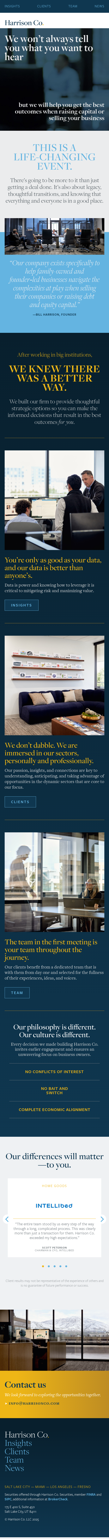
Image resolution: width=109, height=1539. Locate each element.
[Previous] (7, 1219)
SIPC (8, 1499)
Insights (12, 6)
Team (72, 6)
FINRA (91, 1494)
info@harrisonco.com (34, 1403)
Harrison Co (24, 23)
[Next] (101, 1219)
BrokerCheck (58, 1499)
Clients (44, 6)
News (99, 6)
